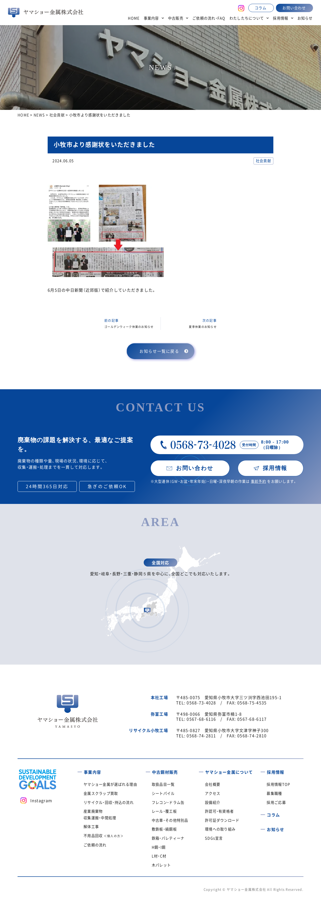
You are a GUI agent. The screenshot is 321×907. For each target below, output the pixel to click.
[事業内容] (79, 770)
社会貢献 (263, 160)
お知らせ (305, 18)
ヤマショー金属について (229, 772)
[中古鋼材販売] (148, 770)
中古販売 (178, 18)
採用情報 (283, 18)
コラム (273, 815)
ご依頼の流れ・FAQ (208, 18)
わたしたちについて (249, 18)
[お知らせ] (263, 827)
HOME (133, 18)
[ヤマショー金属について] (201, 770)
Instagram (41, 800)
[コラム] (263, 813)
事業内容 (154, 18)
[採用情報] (263, 770)
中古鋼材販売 (165, 772)
